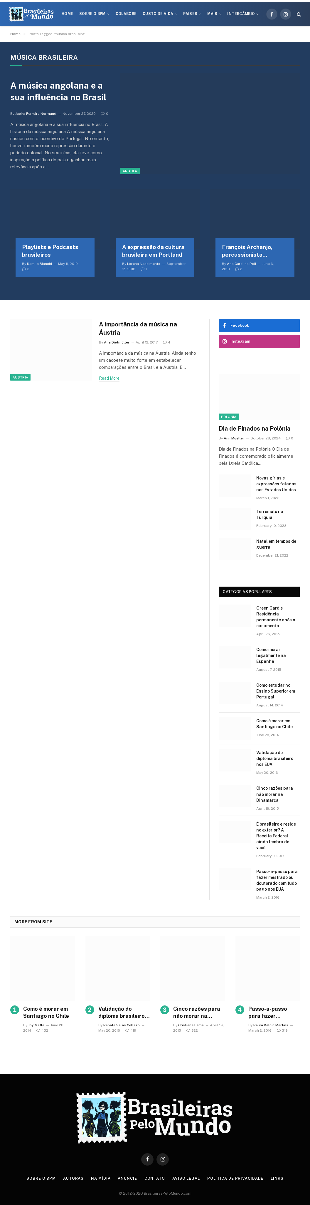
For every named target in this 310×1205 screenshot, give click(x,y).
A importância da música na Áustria (139, 329)
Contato (155, 1178)
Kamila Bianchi (39, 264)
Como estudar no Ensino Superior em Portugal (275, 691)
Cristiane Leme (191, 1025)
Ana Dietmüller (116, 343)
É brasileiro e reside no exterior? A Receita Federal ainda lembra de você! (276, 836)
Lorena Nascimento (143, 264)
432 (42, 1030)
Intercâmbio (241, 14)
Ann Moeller (234, 438)
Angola (130, 171)
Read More (109, 378)
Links (277, 1178)
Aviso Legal (186, 1178)
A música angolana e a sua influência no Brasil (59, 91)
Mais (212, 14)
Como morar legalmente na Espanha (271, 655)
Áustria (20, 377)
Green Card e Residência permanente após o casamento (275, 617)
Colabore (126, 14)
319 (282, 1030)
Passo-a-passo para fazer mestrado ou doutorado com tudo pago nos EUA (277, 880)
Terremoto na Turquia (269, 514)
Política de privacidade (236, 1178)
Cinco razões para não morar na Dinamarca (274, 794)
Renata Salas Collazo (121, 1025)
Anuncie (127, 1178)
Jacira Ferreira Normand (35, 114)
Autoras (73, 1178)
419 (130, 1030)
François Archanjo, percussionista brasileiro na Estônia (249, 251)
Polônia (228, 417)
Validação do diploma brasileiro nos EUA (274, 758)
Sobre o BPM (92, 14)
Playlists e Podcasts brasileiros (50, 251)
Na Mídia (101, 1178)
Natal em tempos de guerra (276, 544)
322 (192, 1030)
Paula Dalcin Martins (270, 1025)
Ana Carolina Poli (241, 264)
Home (67, 14)
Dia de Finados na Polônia (254, 428)
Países (190, 14)
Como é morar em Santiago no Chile (274, 723)
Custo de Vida (158, 14)
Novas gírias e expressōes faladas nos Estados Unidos (276, 484)
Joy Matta (36, 1025)
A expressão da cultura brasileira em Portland (153, 251)
